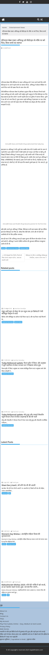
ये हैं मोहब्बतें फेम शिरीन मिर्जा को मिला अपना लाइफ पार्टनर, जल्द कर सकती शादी (12, 257)
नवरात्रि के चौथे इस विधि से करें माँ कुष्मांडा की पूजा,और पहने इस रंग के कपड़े (22, 631)
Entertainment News (12, 248)
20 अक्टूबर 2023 (7, 308)
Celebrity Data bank (7, 322)
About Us (3, 611)
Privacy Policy (5, 626)
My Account (4, 621)
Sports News (18, 322)
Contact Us (4, 616)
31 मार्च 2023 (6, 360)
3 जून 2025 (5, 482)
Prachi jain (14, 482)
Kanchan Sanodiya (19, 308)
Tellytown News (24, 248)
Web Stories (4, 629)
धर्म (9, 493)
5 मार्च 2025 (6, 531)
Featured (4, 493)
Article (3, 248)
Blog (1, 613)
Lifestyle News (11, 544)
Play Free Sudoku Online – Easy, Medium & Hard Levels (20, 624)
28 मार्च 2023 (6, 412)
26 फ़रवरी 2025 (7, 582)
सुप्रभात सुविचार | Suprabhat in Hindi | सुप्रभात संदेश (17, 639)
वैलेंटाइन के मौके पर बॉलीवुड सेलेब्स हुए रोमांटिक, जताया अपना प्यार (36, 256)
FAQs (2, 619)
